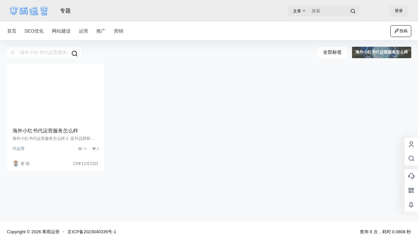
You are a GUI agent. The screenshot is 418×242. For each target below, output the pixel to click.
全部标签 (332, 52)
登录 (399, 10)
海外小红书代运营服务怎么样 (45, 130)
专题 (65, 10)
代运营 (18, 148)
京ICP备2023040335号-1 (91, 231)
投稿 (401, 31)
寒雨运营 (50, 231)
